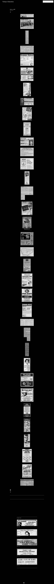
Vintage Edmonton (8, 1)
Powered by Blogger (27, 582)
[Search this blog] (48, 2)
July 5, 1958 (18, 555)
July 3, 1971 (18, 565)
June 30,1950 (18, 536)
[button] (10, 12)
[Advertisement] (27, 508)
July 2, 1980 (18, 526)
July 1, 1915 (18, 546)
